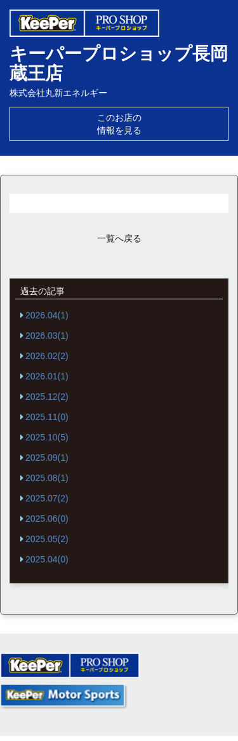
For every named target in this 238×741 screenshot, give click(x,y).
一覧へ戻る (119, 238)
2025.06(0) (47, 518)
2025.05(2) (47, 539)
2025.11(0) (47, 417)
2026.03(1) (47, 335)
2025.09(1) (47, 457)
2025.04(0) (47, 559)
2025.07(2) (47, 498)
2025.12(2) (47, 396)
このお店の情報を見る (119, 123)
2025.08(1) (47, 478)
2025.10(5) (47, 437)
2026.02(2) (47, 356)
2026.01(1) (47, 376)
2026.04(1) (47, 315)
